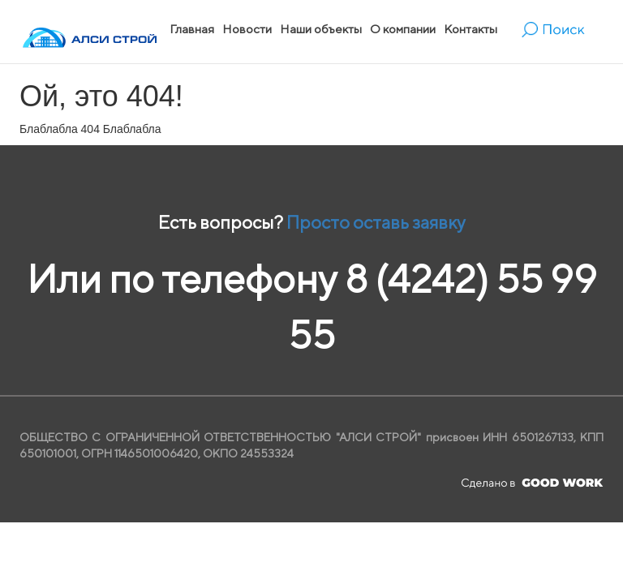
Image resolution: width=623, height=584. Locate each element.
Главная (192, 29)
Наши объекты (321, 29)
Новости (247, 29)
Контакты (470, 29)
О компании (403, 29)
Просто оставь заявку (376, 222)
